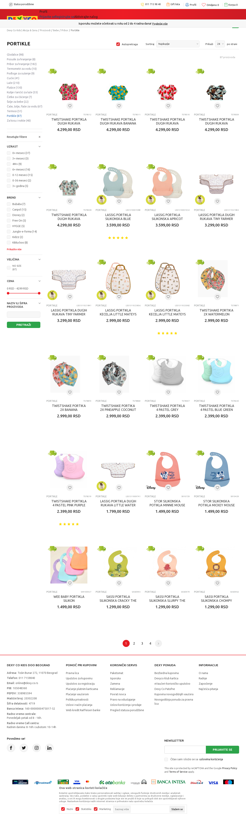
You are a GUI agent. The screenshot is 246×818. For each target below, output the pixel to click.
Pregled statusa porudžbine (127, 710)
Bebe (56, 30)
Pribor (64, 30)
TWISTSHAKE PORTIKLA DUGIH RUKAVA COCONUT (216, 123)
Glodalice (15, 54)
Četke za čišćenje (19, 97)
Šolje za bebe (18, 101)
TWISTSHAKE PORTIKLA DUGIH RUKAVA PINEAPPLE (69, 218)
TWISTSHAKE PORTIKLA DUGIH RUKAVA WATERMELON (69, 123)
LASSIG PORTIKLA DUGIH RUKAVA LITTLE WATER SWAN (118, 505)
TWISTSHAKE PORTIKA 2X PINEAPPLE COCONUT (118, 407)
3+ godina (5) (20, 186)
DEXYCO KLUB (94, 14)
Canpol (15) (19, 209)
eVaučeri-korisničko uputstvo (172, 683)
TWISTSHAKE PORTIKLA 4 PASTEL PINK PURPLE (69, 503)
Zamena (115, 683)
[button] (24, 146)
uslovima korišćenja (211, 759)
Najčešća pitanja (208, 689)
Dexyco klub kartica (166, 678)
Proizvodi (45, 30)
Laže (13, 83)
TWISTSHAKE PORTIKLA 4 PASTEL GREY (167, 407)
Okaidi (117, 14)
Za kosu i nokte (19, 120)
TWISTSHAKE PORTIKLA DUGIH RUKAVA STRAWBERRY (167, 123)
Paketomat (116, 673)
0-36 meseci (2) (21, 180)
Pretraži (23, 324)
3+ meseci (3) (20, 158)
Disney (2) (18, 215)
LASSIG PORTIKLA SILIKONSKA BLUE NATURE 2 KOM (118, 218)
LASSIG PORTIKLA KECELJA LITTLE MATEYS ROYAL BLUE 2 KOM (167, 314)
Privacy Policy (229, 768)
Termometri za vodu (22, 68)
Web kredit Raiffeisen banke (83, 710)
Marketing (105, 809)
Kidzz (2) (17, 237)
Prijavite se (222, 749)
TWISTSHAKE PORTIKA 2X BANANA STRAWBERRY (69, 409)
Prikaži (209, 44)
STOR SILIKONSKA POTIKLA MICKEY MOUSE (216, 503)
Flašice (14, 87)
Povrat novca (118, 694)
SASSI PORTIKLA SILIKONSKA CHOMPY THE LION (216, 600)
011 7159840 (27, 678)
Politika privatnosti (77, 699)
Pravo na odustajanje (122, 699)
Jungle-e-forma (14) (24, 231)
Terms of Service (178, 771)
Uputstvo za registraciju (80, 683)
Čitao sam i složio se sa (196, 759)
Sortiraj (150, 44)
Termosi (14, 111)
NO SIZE (16, 268)
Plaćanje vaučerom (77, 694)
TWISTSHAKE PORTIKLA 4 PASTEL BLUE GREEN (216, 407)
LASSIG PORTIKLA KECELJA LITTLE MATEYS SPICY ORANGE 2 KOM (118, 314)
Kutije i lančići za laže (22, 92)
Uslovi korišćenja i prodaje (125, 704)
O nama (203, 673)
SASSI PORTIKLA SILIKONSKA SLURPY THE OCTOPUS (167, 600)
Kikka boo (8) (20, 242)
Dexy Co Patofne (164, 689)
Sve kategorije (53, 14)
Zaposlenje (206, 683)
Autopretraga (130, 44)
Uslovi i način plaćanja (79, 704)
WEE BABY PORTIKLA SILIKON (69, 598)
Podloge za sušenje (20, 73)
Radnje (203, 678)
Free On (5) (19, 220)
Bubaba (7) (18, 204)
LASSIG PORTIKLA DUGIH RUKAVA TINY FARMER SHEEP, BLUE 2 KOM (69, 314)
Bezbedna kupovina (166, 673)
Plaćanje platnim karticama (82, 689)
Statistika (86, 809)
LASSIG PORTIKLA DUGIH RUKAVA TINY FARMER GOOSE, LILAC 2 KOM (217, 218)
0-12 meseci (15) (22, 175)
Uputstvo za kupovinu (79, 678)
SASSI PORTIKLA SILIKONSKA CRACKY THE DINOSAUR (118, 600)
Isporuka (115, 678)
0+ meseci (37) (21, 153)
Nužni (70, 809)
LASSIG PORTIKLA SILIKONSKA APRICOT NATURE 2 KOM (167, 218)
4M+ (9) (17, 164)
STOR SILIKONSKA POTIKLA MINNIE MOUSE (167, 503)
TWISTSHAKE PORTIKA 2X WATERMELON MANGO (216, 314)
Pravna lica (72, 673)
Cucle (13, 78)
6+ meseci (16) (21, 169)
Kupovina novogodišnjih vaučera (173, 694)
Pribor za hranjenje (22, 64)
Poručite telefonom (114, 23)
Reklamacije (117, 689)
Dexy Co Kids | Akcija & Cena (22, 30)
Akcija (73, 14)
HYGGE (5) (18, 226)
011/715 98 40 (137, 23)
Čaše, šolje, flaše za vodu (24, 106)
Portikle (14, 116)
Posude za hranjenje (21, 59)
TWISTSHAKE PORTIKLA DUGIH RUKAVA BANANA (118, 121)
